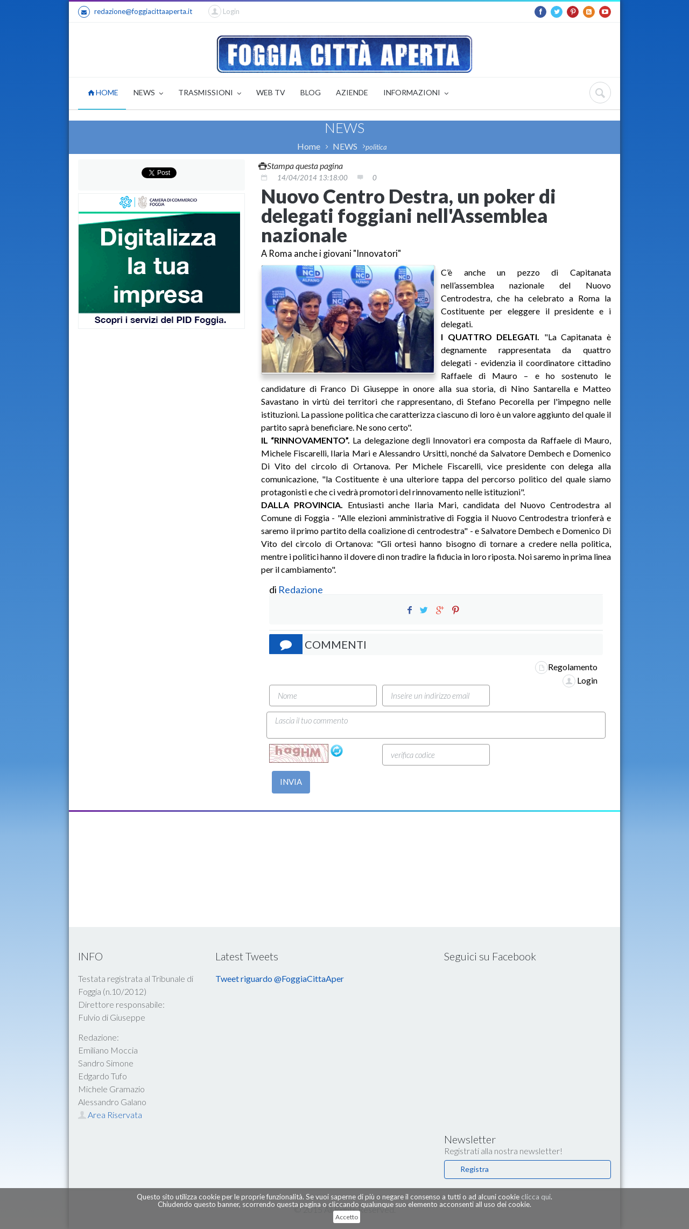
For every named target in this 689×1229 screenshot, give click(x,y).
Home (308, 146)
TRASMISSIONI (209, 93)
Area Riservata (110, 1114)
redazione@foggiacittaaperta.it (135, 12)
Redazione (301, 589)
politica (376, 147)
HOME (103, 92)
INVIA (291, 781)
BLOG (310, 92)
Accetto (346, 1217)
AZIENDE (352, 92)
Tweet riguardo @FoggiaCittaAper (279, 978)
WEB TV (270, 92)
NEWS (148, 93)
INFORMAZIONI (415, 93)
